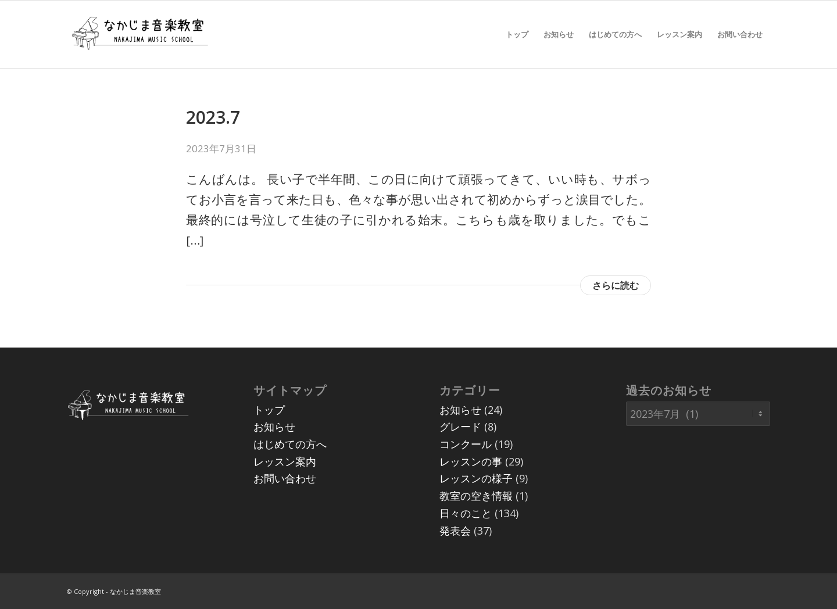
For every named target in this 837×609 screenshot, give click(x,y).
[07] (139, 34)
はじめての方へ (290, 444)
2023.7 (213, 117)
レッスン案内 (284, 461)
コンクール (465, 444)
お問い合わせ (284, 478)
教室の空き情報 (476, 496)
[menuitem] (517, 34)
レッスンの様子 (476, 478)
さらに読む (615, 285)
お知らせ (274, 427)
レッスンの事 (470, 461)
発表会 (455, 531)
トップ (269, 410)
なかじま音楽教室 (135, 591)
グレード (460, 427)
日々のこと (465, 513)
